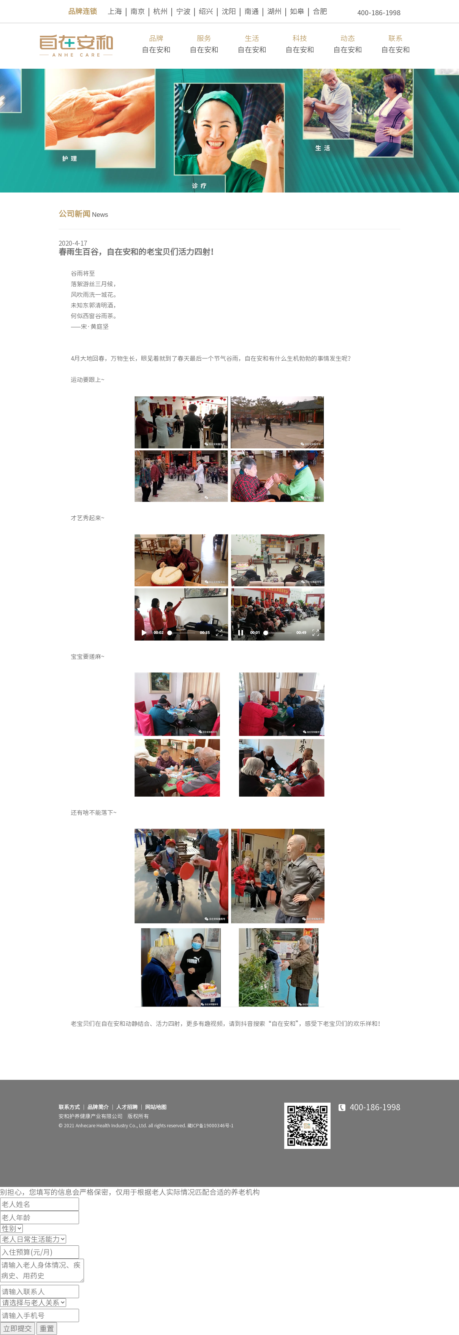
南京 (137, 11)
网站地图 (155, 1107)
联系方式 (69, 1107)
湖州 (274, 11)
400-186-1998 (378, 12)
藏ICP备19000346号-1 (210, 1125)
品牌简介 (98, 1107)
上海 (115, 11)
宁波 (183, 11)
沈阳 (229, 11)
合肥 (320, 11)
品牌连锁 (82, 11)
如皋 (297, 11)
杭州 (160, 11)
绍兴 (206, 11)
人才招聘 (127, 1107)
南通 (251, 11)
